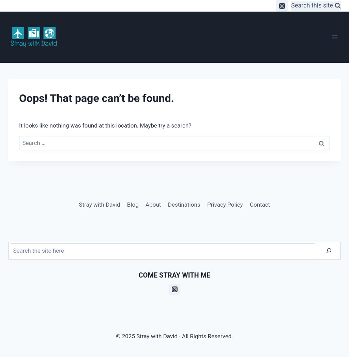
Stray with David (99, 204)
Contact (260, 204)
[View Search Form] (316, 6)
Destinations (184, 204)
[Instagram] (282, 6)
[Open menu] (334, 37)
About (153, 204)
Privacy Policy (225, 204)
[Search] (329, 250)
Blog (133, 204)
